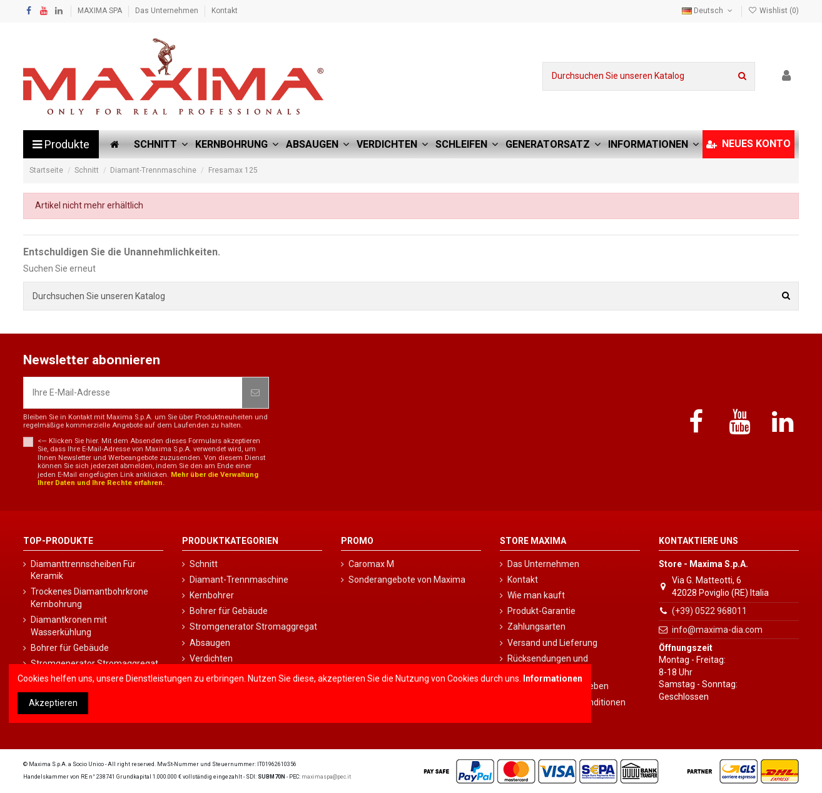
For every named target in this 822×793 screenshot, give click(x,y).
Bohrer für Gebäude (70, 648)
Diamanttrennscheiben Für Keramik (83, 570)
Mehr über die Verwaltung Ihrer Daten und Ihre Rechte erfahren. (148, 479)
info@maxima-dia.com (717, 630)
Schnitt (204, 564)
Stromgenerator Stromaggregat (253, 627)
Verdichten (211, 658)
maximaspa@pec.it (326, 777)
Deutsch (708, 10)
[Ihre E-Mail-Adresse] (133, 392)
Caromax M (371, 564)
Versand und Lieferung (552, 643)
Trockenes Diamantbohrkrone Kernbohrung (89, 597)
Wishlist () (773, 10)
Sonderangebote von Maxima (406, 580)
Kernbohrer (212, 595)
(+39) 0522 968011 (709, 611)
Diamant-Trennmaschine (239, 580)
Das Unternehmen (167, 10)
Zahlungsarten (536, 627)
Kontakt (224, 10)
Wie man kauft (536, 595)
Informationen (552, 678)
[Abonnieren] (255, 392)
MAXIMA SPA (101, 10)
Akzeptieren (53, 703)
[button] (653, 144)
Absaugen (210, 643)
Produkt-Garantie (541, 611)
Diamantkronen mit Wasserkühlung (69, 626)
